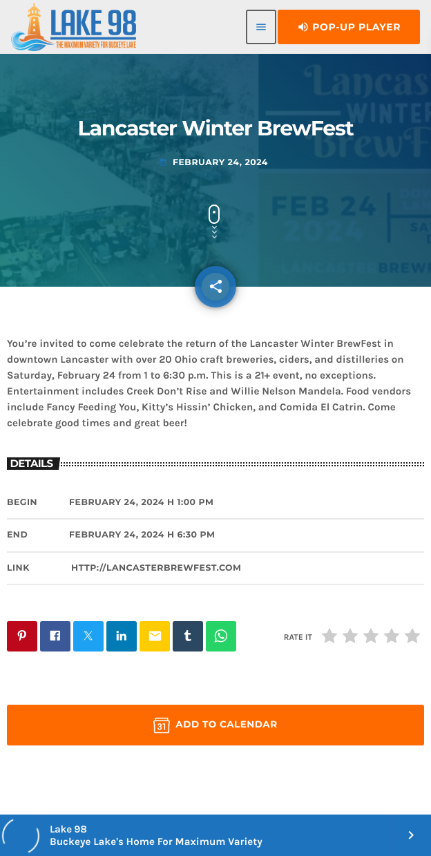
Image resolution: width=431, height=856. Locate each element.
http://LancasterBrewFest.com (156, 568)
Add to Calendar (215, 725)
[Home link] (73, 27)
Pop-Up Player (349, 27)
